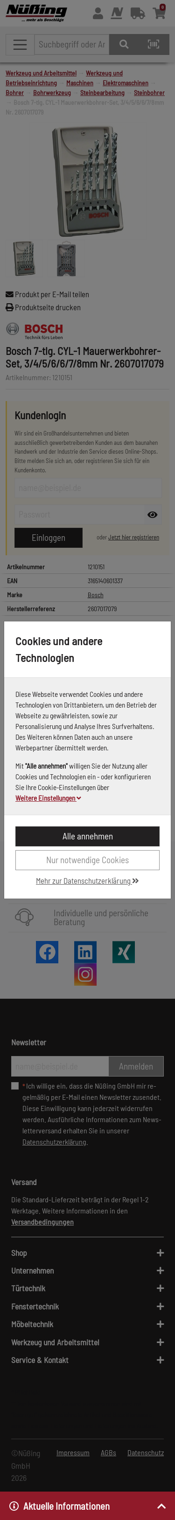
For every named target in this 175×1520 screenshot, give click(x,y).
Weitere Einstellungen (48, 798)
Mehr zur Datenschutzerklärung (87, 880)
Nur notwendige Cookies (87, 859)
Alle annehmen (88, 836)
